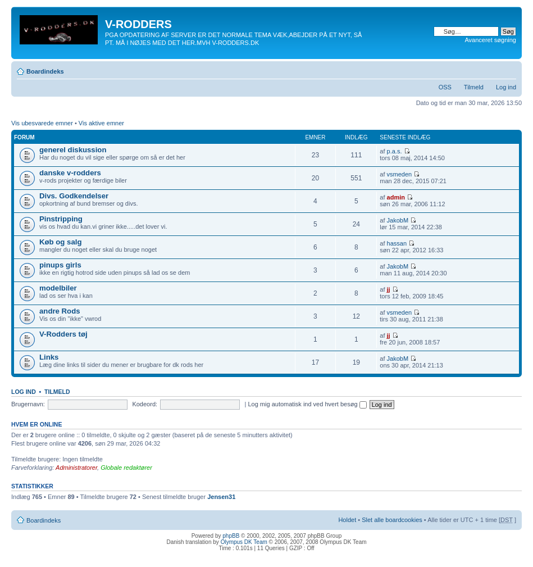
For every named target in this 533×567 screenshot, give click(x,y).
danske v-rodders (70, 173)
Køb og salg (60, 242)
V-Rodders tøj (63, 334)
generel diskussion (72, 150)
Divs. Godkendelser (73, 196)
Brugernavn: (28, 404)
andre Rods (59, 311)
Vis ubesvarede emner (42, 123)
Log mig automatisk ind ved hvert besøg (307, 404)
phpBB (230, 536)
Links (48, 357)
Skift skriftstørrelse (508, 69)
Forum (24, 137)
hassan (397, 243)
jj (388, 289)
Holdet (347, 519)
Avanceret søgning (490, 40)
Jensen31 (221, 496)
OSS (445, 87)
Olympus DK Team (244, 542)
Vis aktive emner (101, 123)
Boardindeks (45, 71)
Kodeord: (144, 404)
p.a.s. (394, 151)
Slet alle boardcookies (392, 519)
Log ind (506, 87)
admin (396, 197)
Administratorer (76, 467)
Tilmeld (474, 87)
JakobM (398, 220)
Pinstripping (61, 219)
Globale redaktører (126, 467)
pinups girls (60, 265)
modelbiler (58, 288)
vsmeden (399, 174)
